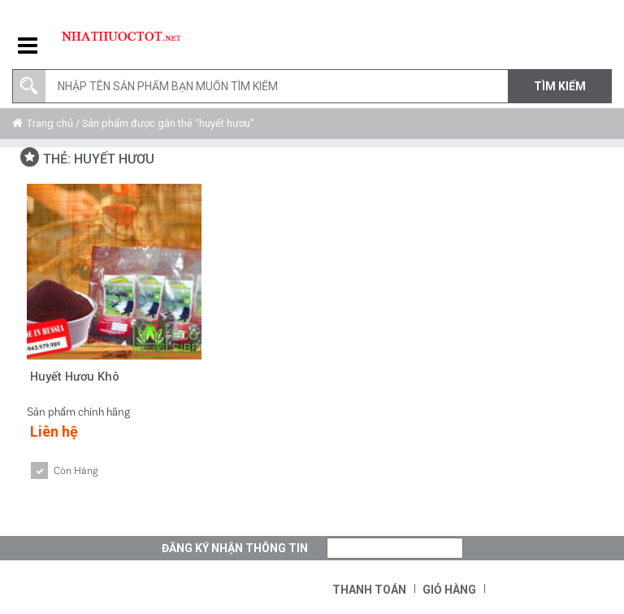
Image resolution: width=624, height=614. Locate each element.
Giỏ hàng (449, 589)
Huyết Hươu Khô (76, 376)
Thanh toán (369, 589)
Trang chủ (50, 123)
